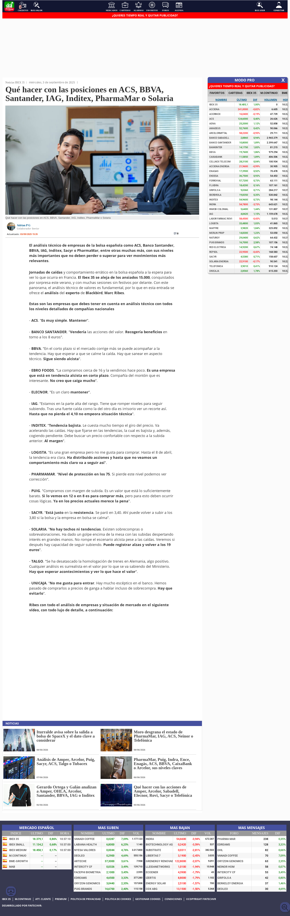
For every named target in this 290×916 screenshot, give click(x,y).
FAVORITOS (217, 92)
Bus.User (260, 6)
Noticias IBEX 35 (15, 82)
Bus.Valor (36, 6)
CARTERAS (235, 92)
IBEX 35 (251, 92)
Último (242, 99)
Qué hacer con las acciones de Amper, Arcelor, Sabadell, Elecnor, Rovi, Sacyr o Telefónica (163, 791)
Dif (255, 99)
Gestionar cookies (147, 899)
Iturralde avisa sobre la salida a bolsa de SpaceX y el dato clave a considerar (65, 736)
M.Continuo (269, 92)
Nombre (221, 99)
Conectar (279, 6)
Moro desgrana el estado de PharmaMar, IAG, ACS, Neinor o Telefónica (163, 736)
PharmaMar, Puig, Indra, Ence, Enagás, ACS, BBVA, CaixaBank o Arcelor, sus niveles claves (163, 763)
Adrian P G (23, 225)
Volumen (270, 99)
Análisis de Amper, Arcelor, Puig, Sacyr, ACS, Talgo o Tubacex (65, 761)
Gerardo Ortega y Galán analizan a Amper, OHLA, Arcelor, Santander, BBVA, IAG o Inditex (66, 791)
